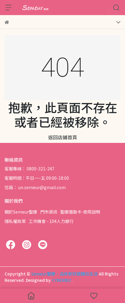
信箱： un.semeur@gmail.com (35, 187)
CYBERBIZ (61, 280)
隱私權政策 (15, 221)
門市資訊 (48, 212)
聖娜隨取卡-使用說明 (80, 212)
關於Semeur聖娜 (21, 212)
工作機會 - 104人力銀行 (51, 221)
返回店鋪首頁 (62, 137)
